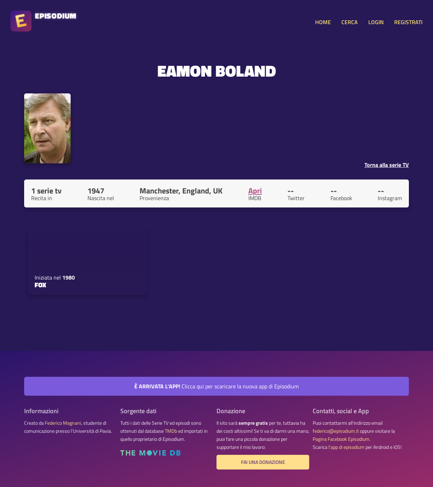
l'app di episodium (346, 447)
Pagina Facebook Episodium (341, 439)
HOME (323, 22)
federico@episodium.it (336, 431)
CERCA (349, 22)
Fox (40, 285)
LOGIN (376, 22)
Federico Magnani (63, 423)
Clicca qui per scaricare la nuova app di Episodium (216, 386)
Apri (255, 191)
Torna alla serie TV (386, 165)
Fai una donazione (263, 462)
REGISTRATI (408, 22)
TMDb (171, 431)
